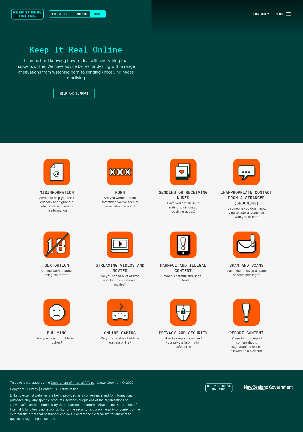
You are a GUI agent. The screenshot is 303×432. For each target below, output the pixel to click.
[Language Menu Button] (259, 14)
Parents (81, 14)
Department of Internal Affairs (72, 382)
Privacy (32, 389)
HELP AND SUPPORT (74, 93)
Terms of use (69, 389)
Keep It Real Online (27, 14)
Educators (60, 14)
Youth (97, 14)
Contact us (49, 389)
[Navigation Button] (283, 14)
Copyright (17, 389)
